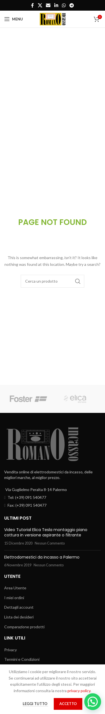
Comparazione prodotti (24, 626)
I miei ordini (14, 597)
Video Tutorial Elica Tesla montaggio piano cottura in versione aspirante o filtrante (45, 532)
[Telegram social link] (71, 5)
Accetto (68, 703)
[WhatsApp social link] (63, 5)
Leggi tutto (35, 703)
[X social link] (40, 5)
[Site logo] (53, 18)
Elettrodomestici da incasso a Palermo (42, 557)
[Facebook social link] (32, 5)
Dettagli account (19, 607)
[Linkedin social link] (56, 5)
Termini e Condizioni (21, 659)
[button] (92, 701)
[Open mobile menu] (13, 19)
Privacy (10, 649)
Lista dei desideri (19, 617)
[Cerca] (53, 281)
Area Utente (15, 587)
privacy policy (78, 690)
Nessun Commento (50, 543)
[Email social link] (48, 5)
